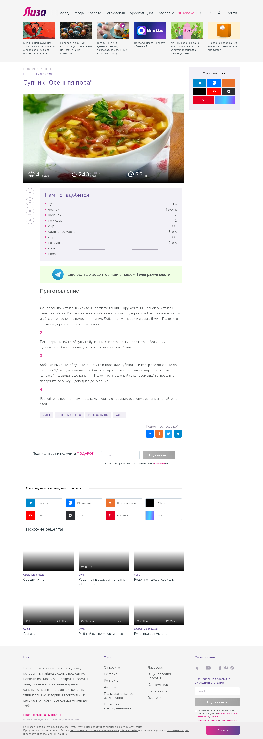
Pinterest (117, 515)
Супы (46, 415)
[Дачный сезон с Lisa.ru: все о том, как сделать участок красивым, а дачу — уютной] (187, 30)
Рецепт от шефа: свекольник (157, 579)
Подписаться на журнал (40, 715)
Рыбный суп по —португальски (103, 633)
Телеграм (37, 502)
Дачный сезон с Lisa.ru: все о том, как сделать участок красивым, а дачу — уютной (185, 48)
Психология (115, 12)
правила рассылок (230, 720)
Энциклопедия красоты (159, 676)
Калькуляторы (159, 684)
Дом (150, 12)
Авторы (110, 687)
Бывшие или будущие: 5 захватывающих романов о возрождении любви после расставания (39, 48)
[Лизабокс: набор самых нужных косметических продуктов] (224, 30)
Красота (94, 12)
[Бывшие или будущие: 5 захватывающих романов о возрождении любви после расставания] (39, 30)
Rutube (155, 502)
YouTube (36, 515)
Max (153, 515)
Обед (119, 415)
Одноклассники (121, 502)
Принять (223, 730)
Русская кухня (98, 415)
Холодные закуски (146, 628)
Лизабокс (186, 12)
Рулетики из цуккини (151, 633)
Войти (232, 12)
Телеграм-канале (153, 274)
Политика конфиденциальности (121, 706)
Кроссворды (157, 691)
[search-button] (219, 13)
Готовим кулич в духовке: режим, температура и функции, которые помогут (112, 48)
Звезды (65, 12)
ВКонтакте (78, 502)
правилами (159, 463)
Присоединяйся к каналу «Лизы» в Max (149, 44)
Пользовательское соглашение (118, 695)
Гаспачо (29, 633)
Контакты (111, 680)
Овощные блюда (69, 415)
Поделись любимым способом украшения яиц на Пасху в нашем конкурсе (76, 48)
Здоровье (166, 12)
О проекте (112, 667)
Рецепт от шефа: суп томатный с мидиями (103, 581)
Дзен (75, 515)
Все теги (154, 697)
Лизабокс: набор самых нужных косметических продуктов (222, 46)
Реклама (111, 674)
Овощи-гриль (33, 579)
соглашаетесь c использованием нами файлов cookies (104, 730)
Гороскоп (136, 12)
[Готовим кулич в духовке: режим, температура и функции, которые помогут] (113, 30)
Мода (79, 12)
